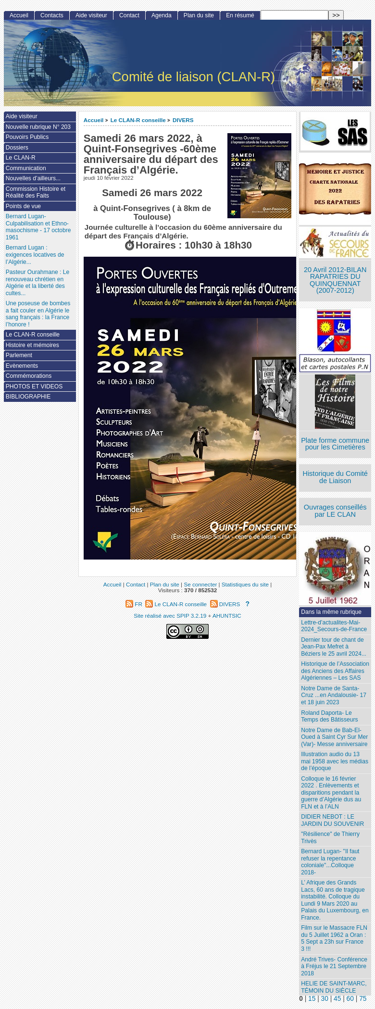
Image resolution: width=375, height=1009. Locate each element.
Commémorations (28, 376)
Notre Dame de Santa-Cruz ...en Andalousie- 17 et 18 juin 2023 (333, 695)
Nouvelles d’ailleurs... (33, 178)
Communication (26, 168)
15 (311, 998)
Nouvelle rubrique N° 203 (38, 127)
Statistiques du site (245, 584)
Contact (129, 15)
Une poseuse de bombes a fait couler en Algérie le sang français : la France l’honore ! (38, 314)
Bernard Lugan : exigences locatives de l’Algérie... (35, 254)
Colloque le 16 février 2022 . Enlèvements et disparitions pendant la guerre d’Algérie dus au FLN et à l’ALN (331, 792)
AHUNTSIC (226, 615)
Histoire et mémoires (32, 345)
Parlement (19, 355)
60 (350, 998)
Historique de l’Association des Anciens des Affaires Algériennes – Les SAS (335, 670)
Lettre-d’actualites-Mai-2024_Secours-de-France (334, 626)
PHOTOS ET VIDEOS (34, 386)
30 (324, 998)
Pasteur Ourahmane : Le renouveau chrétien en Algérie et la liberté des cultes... (37, 283)
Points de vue (23, 206)
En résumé (240, 15)
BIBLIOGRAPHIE (28, 396)
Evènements (22, 365)
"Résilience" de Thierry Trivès (330, 838)
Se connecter (200, 584)
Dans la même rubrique (331, 612)
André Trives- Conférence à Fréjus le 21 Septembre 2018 (334, 966)
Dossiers (17, 147)
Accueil (94, 120)
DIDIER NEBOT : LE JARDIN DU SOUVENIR (332, 820)
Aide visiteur (91, 15)
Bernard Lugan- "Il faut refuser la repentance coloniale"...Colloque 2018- (330, 862)
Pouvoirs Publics (27, 137)
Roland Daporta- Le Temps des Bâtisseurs (329, 716)
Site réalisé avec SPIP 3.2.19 (170, 615)
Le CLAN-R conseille (138, 120)
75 (362, 998)
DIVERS (183, 120)
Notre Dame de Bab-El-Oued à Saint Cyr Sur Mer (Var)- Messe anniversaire (334, 737)
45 (337, 998)
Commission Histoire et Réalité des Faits (35, 192)
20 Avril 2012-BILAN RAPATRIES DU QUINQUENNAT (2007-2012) (335, 280)
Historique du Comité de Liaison (335, 477)
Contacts (51, 15)
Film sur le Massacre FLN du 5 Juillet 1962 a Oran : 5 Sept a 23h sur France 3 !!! (334, 938)
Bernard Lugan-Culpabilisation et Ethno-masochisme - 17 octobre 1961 (38, 227)
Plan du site (199, 15)
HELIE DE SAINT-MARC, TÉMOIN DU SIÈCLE (333, 987)
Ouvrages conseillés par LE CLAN (335, 511)
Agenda (161, 15)
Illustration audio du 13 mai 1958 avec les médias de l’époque (334, 761)
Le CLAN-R (21, 157)
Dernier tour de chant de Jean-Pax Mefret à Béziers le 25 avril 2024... (333, 646)
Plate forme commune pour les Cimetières (335, 444)
